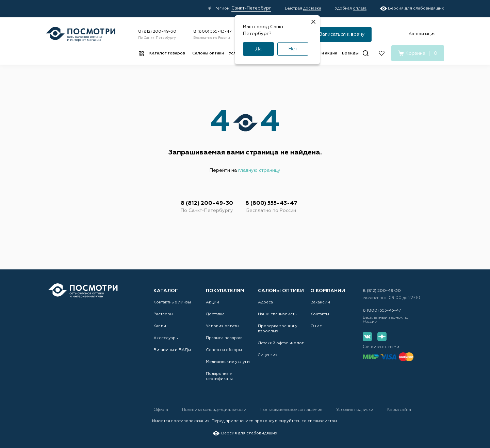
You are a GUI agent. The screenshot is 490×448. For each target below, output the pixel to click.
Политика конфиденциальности (214, 410)
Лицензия (268, 355)
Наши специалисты (277, 314)
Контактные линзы (172, 302)
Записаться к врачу (342, 34)
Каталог (165, 290)
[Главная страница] (80, 34)
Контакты (319, 314)
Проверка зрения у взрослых (277, 328)
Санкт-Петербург (251, 8)
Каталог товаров (167, 53)
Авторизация (422, 34)
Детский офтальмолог (281, 343)
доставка (312, 8)
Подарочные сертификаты (219, 376)
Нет (293, 49)
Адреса (265, 302)
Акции (212, 302)
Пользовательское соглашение (291, 410)
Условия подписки (355, 410)
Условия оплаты (222, 326)
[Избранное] (382, 53)
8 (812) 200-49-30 (157, 32)
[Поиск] (366, 53)
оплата (359, 8)
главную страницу (259, 170)
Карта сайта (399, 410)
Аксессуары (166, 338)
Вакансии (320, 302)
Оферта (161, 410)
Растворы (163, 314)
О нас (316, 326)
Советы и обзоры (224, 350)
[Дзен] (382, 336)
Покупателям (225, 290)
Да (258, 49)
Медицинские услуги (228, 362)
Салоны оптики (208, 53)
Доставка (215, 314)
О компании (327, 290)
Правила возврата (224, 338)
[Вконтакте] (367, 336)
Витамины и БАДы (172, 350)
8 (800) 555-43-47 (212, 32)
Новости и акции (320, 53)
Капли (159, 326)
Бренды (350, 53)
